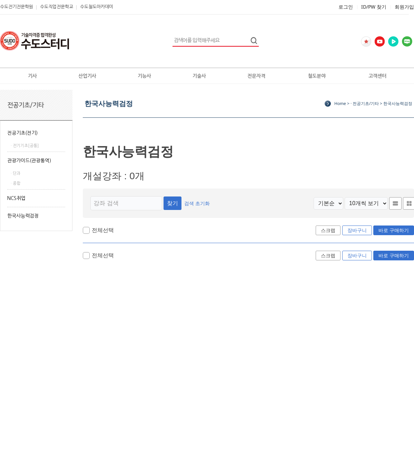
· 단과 (15, 173)
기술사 (199, 76)
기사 (32, 76)
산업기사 (87, 76)
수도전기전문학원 (16, 6)
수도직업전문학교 (56, 6)
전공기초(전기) (22, 133)
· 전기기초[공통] (25, 146)
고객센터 (377, 76)
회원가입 (404, 6)
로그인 (345, 6)
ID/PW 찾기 (373, 6)
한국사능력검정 (23, 215)
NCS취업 (16, 198)
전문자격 (256, 76)
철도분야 (317, 76)
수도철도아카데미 (96, 6)
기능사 (144, 76)
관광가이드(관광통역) (29, 160)
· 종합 (15, 183)
